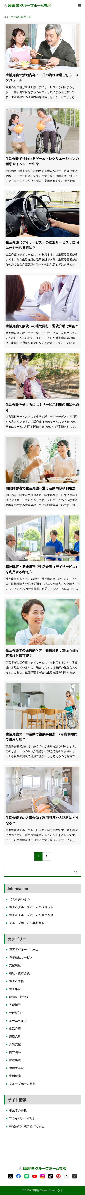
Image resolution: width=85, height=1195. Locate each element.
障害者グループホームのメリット (31, 907)
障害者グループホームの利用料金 (31, 915)
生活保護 (15, 1075)
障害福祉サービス (21, 957)
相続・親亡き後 (19, 973)
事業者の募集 (18, 1110)
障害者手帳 (16, 981)
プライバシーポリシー (24, 1118)
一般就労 (15, 1012)
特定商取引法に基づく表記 (27, 1126)
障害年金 (15, 989)
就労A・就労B (18, 996)
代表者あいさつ (19, 899)
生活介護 (15, 1028)
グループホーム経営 (22, 1083)
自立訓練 (15, 1052)
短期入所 (15, 1036)
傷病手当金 (16, 1068)
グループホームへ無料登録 (27, 922)
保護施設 (15, 1060)
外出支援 (15, 1044)
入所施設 (15, 1004)
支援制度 (15, 965)
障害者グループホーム (24, 949)
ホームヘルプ (18, 1020)
